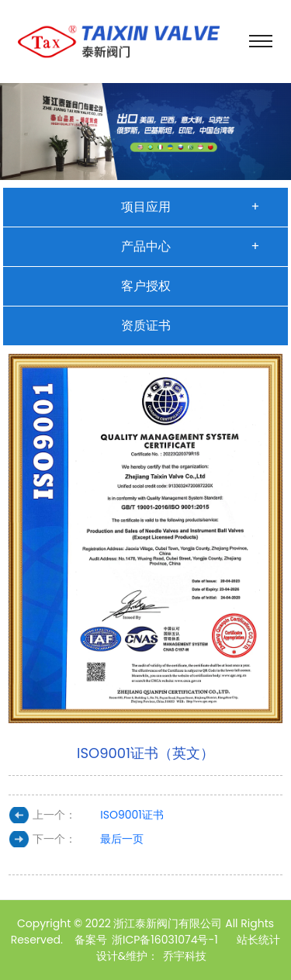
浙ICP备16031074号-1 (165, 939)
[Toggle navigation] (260, 41)
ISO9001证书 (132, 814)
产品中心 (146, 246)
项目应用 (146, 207)
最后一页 (122, 839)
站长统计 (258, 939)
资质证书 (146, 325)
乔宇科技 (184, 956)
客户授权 (146, 286)
